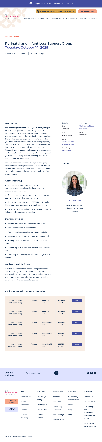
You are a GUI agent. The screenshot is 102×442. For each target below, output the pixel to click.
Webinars (56, 396)
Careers (24, 409)
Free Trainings (58, 414)
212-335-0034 (89, 401)
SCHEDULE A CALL (87, 11)
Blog (70, 409)
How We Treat (58, 18)
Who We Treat (30, 18)
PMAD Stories (58, 419)
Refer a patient (66, 3)
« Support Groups (12, 36)
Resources (56, 401)
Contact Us (88, 396)
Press (70, 404)
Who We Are (71, 18)
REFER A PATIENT (11, 409)
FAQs (70, 414)
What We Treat (44, 18)
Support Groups (37, 53)
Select (77, 300)
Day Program (42, 404)
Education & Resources (88, 18)
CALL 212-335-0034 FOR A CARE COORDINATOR (57, 11)
